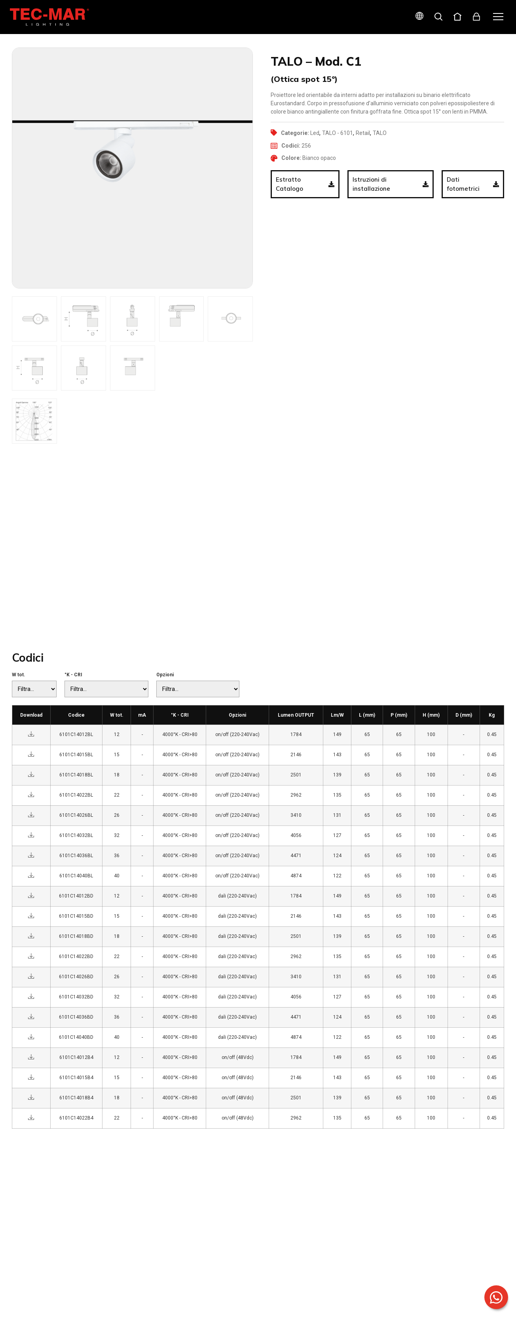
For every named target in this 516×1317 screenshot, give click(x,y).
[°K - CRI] (106, 689)
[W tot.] (34, 689)
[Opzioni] (197, 689)
